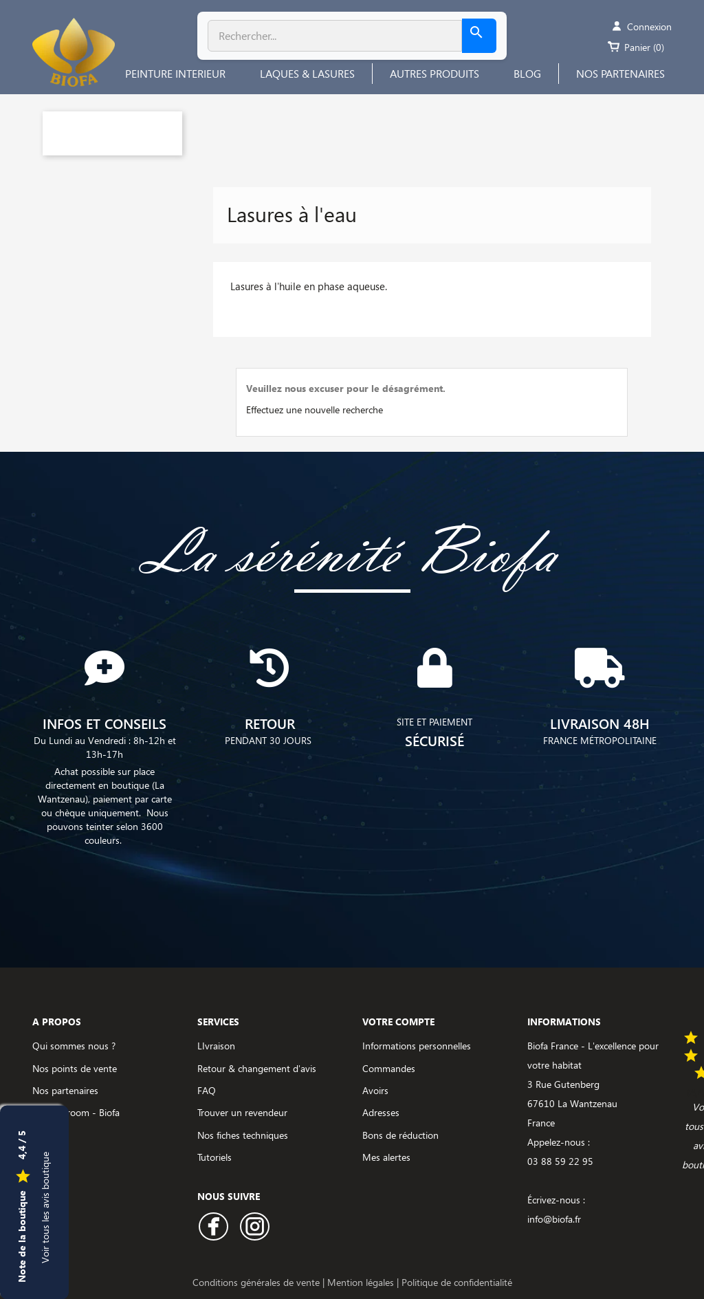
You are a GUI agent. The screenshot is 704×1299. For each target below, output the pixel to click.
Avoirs (375, 1090)
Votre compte (398, 1021)
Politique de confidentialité (457, 1282)
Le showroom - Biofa (76, 1112)
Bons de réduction (400, 1135)
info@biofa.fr (554, 1218)
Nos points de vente (74, 1068)
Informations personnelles (416, 1045)
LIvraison (216, 1045)
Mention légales (362, 1282)
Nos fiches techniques (242, 1135)
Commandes (388, 1068)
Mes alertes (386, 1157)
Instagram (255, 1226)
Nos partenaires (65, 1090)
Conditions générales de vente (257, 1282)
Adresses (380, 1112)
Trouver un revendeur (242, 1112)
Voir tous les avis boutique (45, 1207)
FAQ (206, 1090)
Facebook (213, 1226)
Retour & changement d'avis (256, 1068)
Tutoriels (214, 1157)
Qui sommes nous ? (74, 1045)
